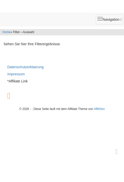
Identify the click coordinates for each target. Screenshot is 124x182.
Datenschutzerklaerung (25, 67)
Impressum (16, 74)
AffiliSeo (99, 109)
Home (7, 32)
